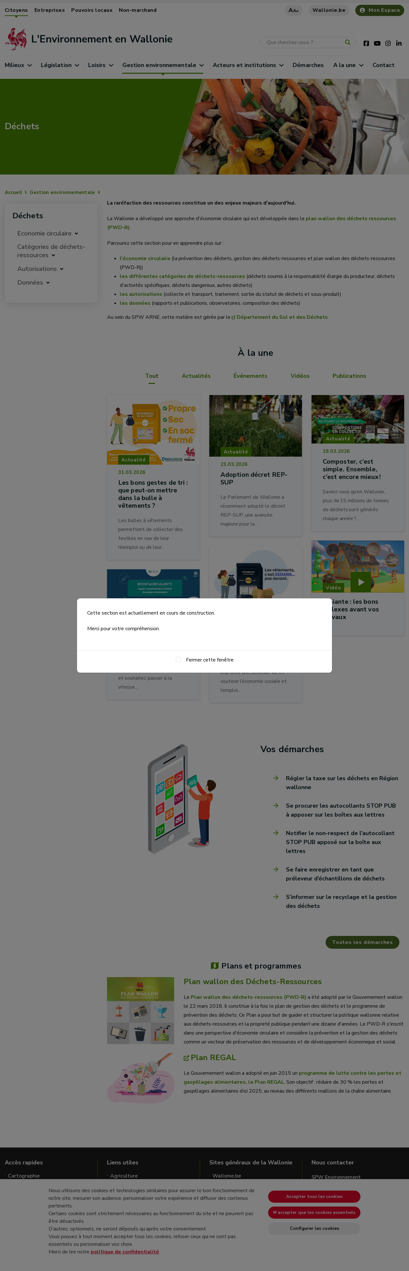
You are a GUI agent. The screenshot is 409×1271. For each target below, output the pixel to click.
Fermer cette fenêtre (210, 659)
